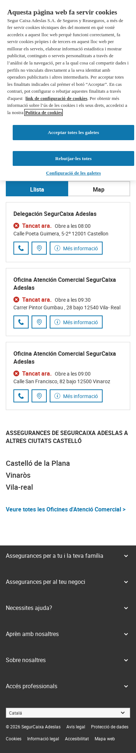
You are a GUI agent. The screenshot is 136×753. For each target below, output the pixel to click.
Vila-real (19, 487)
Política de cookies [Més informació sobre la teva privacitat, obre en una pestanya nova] (43, 96)
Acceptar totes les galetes (73, 116)
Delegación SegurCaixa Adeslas (54, 214)
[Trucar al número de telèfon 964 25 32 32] (21, 248)
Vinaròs (18, 475)
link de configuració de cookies (56, 82)
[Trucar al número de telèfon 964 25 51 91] (21, 322)
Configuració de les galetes (73, 157)
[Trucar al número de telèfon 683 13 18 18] (21, 395)
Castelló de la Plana (38, 463)
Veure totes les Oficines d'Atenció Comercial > (65, 509)
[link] (75, 726)
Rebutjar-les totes (73, 142)
